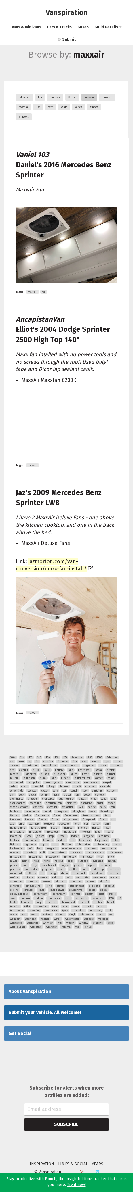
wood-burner (17, 926)
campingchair (53, 782)
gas (12, 823)
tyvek (65, 910)
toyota (75, 906)
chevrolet (38, 786)
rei (42, 873)
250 (90, 757)
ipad (97, 831)
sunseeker (54, 898)
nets (36, 860)
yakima (66, 926)
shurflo (104, 881)
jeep (51, 836)
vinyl (72, 914)
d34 (12, 794)
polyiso (65, 865)
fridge (55, 819)
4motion (48, 761)
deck (21, 794)
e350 (113, 798)
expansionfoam (19, 807)
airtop (117, 761)
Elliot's (63, 329)
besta (98, 770)
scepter (114, 877)
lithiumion (83, 844)
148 (56, 757)
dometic (100, 794)
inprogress (51, 831)
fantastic (55, 97)
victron (60, 914)
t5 (120, 898)
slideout (109, 885)
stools (112, 893)
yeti (77, 926)
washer (45, 918)
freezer (43, 819)
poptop (91, 865)
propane (47, 869)
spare (91, 889)
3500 (21, 761)
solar (41, 889)
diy (77, 794)
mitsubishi (17, 856)
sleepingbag (77, 885)
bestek (111, 770)
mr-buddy (69, 856)
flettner (72, 97)
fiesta (92, 811)
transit (101, 906)
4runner (63, 761)
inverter (85, 831)
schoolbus (16, 881)
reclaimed (16, 873)
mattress (91, 848)
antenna (116, 765)
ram (85, 869)
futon (103, 819)
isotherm (15, 836)
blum (73, 774)
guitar (96, 823)
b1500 (36, 770)
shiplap (60, 881)
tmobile (14, 906)
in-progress (17, 831)
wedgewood (16, 922)
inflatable (35, 831)
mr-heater (87, 856)
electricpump (54, 803)
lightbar (15, 844)
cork (55, 790)
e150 (93, 798)
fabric (92, 807)
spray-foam (40, 893)
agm (106, 761)
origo (70, 860)
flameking (106, 811)
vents (64, 107)
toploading (41, 906)
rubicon (57, 877)
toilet (27, 906)
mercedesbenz (95, 852)
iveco (28, 836)
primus (15, 869)
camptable (72, 782)
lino (55, 844)
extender (52, 807)
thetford (84, 902)
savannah (99, 877)
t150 (111, 898)
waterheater (72, 918)
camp (111, 778)
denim (45, 794)
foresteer (15, 819)
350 (12, 761)
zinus (88, 926)
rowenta (23, 107)
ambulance (49, 765)
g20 (113, 819)
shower (90, 881)
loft (30, 848)
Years (97, 1164)
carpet (107, 782)
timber (98, 902)
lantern (14, 840)
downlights (16, 798)
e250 (103, 798)
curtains (97, 790)
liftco (115, 840)
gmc (21, 823)
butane (65, 778)
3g (30, 761)
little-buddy (102, 844)
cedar (13, 786)
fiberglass (62, 811)
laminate (103, 836)
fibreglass (78, 811)
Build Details (107, 27)
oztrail (112, 860)
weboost (103, 918)
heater (54, 827)
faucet (47, 811)
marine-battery (71, 848)
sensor (47, 881)
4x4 (75, 761)
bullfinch (29, 778)
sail (68, 877)
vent (50, 107)
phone (14, 865)
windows (24, 116)
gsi (86, 823)
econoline (35, 803)
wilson (70, 922)
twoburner (51, 910)
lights (44, 844)
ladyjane (88, 836)
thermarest (68, 902)
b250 (47, 770)
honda (96, 827)
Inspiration (42, 1164)
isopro (109, 831)
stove (13, 898)
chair (24, 786)
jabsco (40, 836)
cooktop (32, 790)
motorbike (35, 856)
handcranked (38, 827)
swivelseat (98, 898)
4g (37, 761)
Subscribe (66, 1124)
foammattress (91, 815)
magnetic (51, 848)
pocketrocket (48, 865)
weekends (32, 922)
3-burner (112, 757)
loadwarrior (17, 848)
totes (55, 906)
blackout (15, 774)
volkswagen (86, 914)
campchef (34, 782)
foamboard (71, 815)
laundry (48, 840)
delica (32, 794)
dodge (87, 794)
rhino (64, 873)
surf (67, 898)
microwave (115, 852)
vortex (78, 107)
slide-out (94, 885)
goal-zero (34, 823)
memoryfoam (58, 852)
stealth (89, 893)
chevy (51, 786)
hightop (82, 827)
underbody (95, 910)
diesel (67, 794)
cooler (44, 790)
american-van (69, 765)
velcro (13, 914)
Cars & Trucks (59, 27)
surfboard (81, 898)
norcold (58, 860)
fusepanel (89, 819)
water (57, 918)
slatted (61, 885)
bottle (85, 774)
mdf (42, 852)
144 (48, 757)
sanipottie (82, 877)
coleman (91, 786)
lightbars (30, 844)
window (94, 107)
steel (101, 893)
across (95, 761)
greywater (64, 823)
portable (105, 865)
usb (38, 107)
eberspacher (17, 803)
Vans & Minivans (26, 27)
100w (12, 757)
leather (62, 840)
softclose (28, 889)
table (13, 902)
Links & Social (73, 1164)
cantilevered (91, 782)
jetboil (62, 836)
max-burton (108, 848)
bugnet (111, 774)
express (38, 807)
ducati (82, 798)
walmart (15, 918)
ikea (107, 827)
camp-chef (16, 782)
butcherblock (82, 778)
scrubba (32, 881)
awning (23, 770)
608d (84, 761)
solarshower (76, 889)
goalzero (49, 823)
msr (100, 856)
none (47, 860)
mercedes (76, 852)
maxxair (89, 97)
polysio (78, 865)
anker (102, 765)
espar (111, 803)
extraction (24, 97)
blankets (30, 774)
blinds (45, 774)
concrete (105, 786)
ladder (75, 836)
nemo (25, 860)
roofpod (14, 877)
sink (49, 885)
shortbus (75, 881)
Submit (67, 39)
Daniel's (63, 164)
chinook (63, 786)
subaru (25, 898)
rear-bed (114, 869)
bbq (70, 770)
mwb (111, 856)
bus (53, 778)
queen (60, 869)
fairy (103, 807)
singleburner (33, 885)
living (117, 844)
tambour (26, 902)
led (72, 840)
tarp (39, 902)
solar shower (56, 889)
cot (64, 790)
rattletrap (98, 869)
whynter (48, 922)
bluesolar (59, 774)
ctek (85, 790)
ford (107, 815)
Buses (83, 27)
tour (64, 906)
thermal (51, 902)
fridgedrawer (70, 819)
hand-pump (17, 827)
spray (103, 889)
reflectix (31, 873)
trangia (88, 906)
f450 (81, 807)
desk (56, 794)
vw (110, 914)
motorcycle (52, 856)
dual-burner (66, 798)
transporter (17, 910)
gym (107, 823)
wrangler (51, 926)
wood (110, 922)
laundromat (31, 840)
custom (111, 790)
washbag (30, 918)
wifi (60, 922)
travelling (34, 910)
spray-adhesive (19, 893)
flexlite (27, 815)
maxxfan (107, 97)
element (71, 803)
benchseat (84, 770)
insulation (69, 831)
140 (39, 757)
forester (29, 819)
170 (65, 757)
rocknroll (114, 873)
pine (25, 865)
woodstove (35, 926)
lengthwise (101, 840)
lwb (39, 848)
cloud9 (77, 786)
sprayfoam (58, 893)
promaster (30, 869)
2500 (99, 757)
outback (83, 860)
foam (57, 815)
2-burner (77, 757)
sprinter (75, 893)
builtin (14, 778)
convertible (16, 790)
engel (100, 803)
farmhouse (32, 811)
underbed (78, 910)
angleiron (88, 765)
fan (40, 97)
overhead (98, 860)
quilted (73, 869)
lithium (67, 844)
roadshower (97, 873)
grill (77, 823)
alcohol (14, 765)
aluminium (30, 765)
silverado (15, 885)
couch (74, 790)
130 (30, 757)
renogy (52, 873)
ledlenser (84, 840)
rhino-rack (79, 873)
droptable (48, 798)
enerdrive (86, 803)
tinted (110, 902)
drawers (32, 798)
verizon (47, 914)
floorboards (42, 815)
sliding (14, 889)
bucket (98, 774)
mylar (13, 860)
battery (59, 770)
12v (22, 757)
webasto (89, 918)
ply (35, 865)
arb (12, 770)
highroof (68, 827)
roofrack (28, 877)
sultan (39, 898)
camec (99, 778)
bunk (43, 778)
